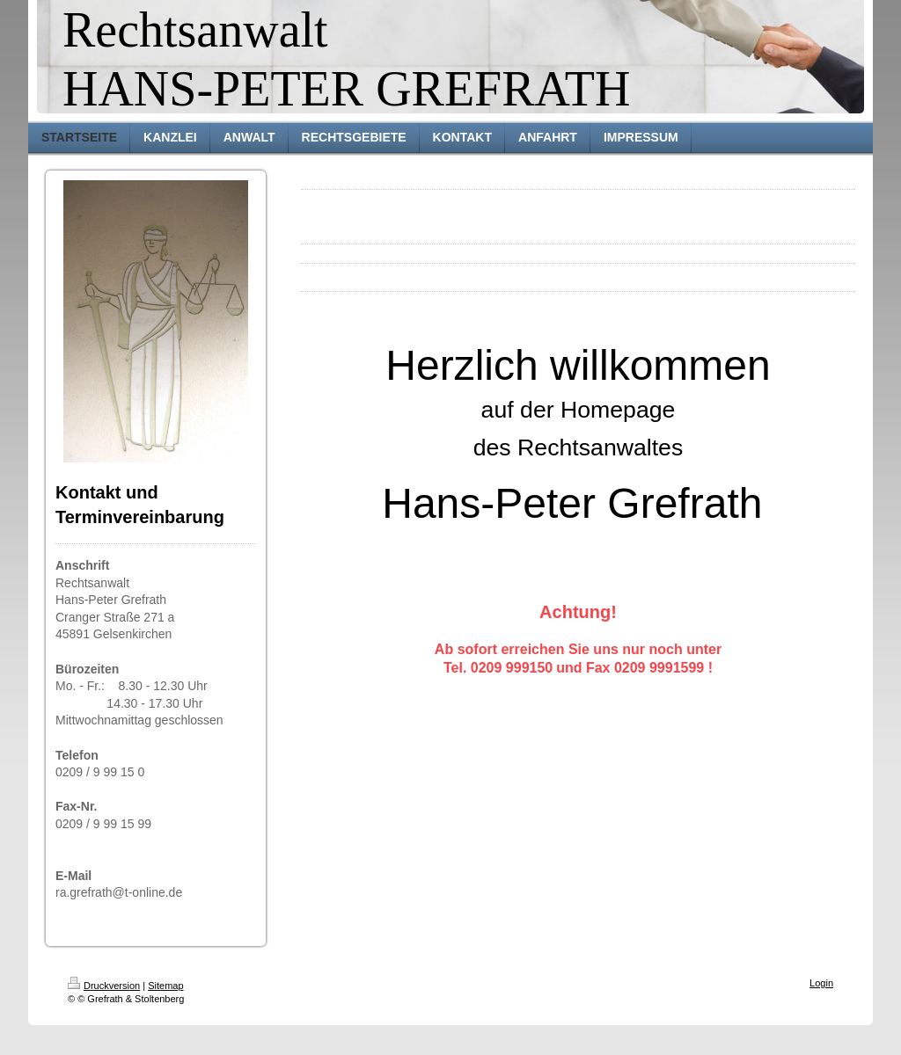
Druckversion (104, 985)
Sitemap (165, 985)
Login (821, 983)
